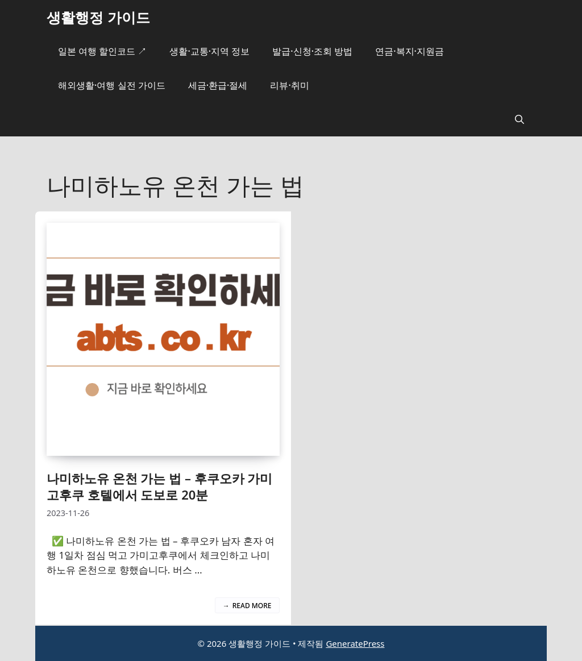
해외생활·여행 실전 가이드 (111, 85)
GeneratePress (355, 643)
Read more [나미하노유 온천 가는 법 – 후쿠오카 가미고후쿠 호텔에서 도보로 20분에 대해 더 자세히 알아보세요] (252, 605)
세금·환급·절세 (218, 85)
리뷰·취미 (289, 85)
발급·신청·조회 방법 (312, 51)
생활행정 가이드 (98, 17)
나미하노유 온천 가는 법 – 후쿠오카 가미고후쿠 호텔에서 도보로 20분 (159, 486)
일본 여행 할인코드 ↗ (102, 51)
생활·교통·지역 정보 (209, 51)
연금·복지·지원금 (409, 51)
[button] (519, 119)
